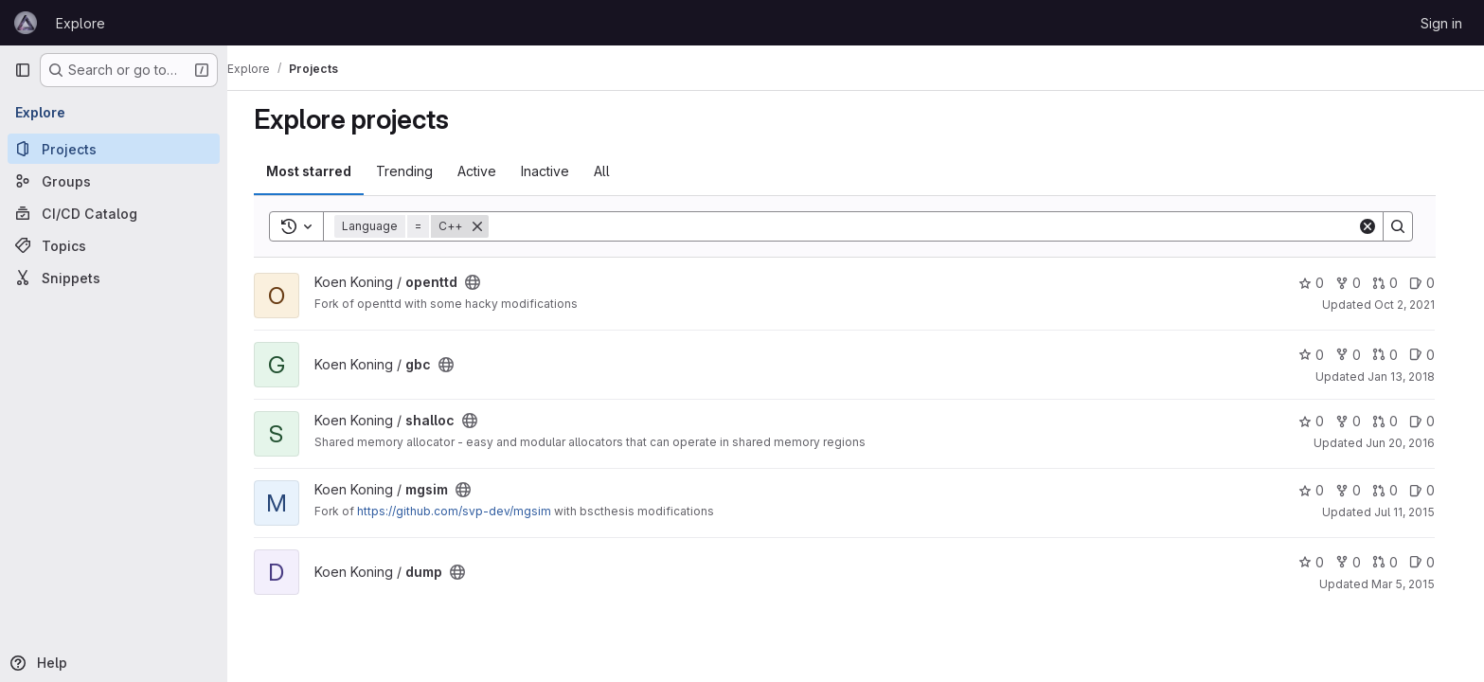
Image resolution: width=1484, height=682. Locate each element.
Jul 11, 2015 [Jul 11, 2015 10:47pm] (1416, 512)
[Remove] (488, 226)
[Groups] (114, 181)
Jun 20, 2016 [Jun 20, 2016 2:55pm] (1411, 443)
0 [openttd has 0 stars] (1322, 283)
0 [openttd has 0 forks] (1359, 283)
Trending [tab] (415, 171)
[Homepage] (25, 23)
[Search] (934, 226)
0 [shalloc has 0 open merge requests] (1396, 421)
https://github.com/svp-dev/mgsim (465, 511)
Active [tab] (488, 171)
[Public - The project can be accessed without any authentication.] (484, 282)
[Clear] (1379, 226)
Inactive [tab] (556, 171)
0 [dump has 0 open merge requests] (1396, 562)
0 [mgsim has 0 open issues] (1433, 490)
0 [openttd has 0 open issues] (1433, 283)
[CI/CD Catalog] (114, 213)
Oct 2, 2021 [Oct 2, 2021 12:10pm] (1416, 304)
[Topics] (114, 245)
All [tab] (613, 171)
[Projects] (114, 149)
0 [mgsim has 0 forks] (1359, 490)
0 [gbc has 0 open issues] (1433, 355)
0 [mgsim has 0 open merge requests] (1396, 490)
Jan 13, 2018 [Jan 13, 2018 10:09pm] (1412, 376)
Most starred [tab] (320, 171)
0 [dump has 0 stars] (1322, 562)
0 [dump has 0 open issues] (1433, 562)
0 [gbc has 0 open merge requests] (1396, 355)
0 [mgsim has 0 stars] (1322, 490)
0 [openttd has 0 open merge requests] (1396, 283)
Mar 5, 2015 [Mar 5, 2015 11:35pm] (1414, 584)
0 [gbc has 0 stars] (1322, 355)
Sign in (1441, 23)
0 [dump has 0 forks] (1359, 562)
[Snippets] (114, 277)
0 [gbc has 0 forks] (1359, 355)
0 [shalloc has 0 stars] (1322, 421)
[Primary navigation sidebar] (23, 70)
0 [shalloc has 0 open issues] (1433, 421)
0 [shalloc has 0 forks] (1359, 421)
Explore (80, 23)
